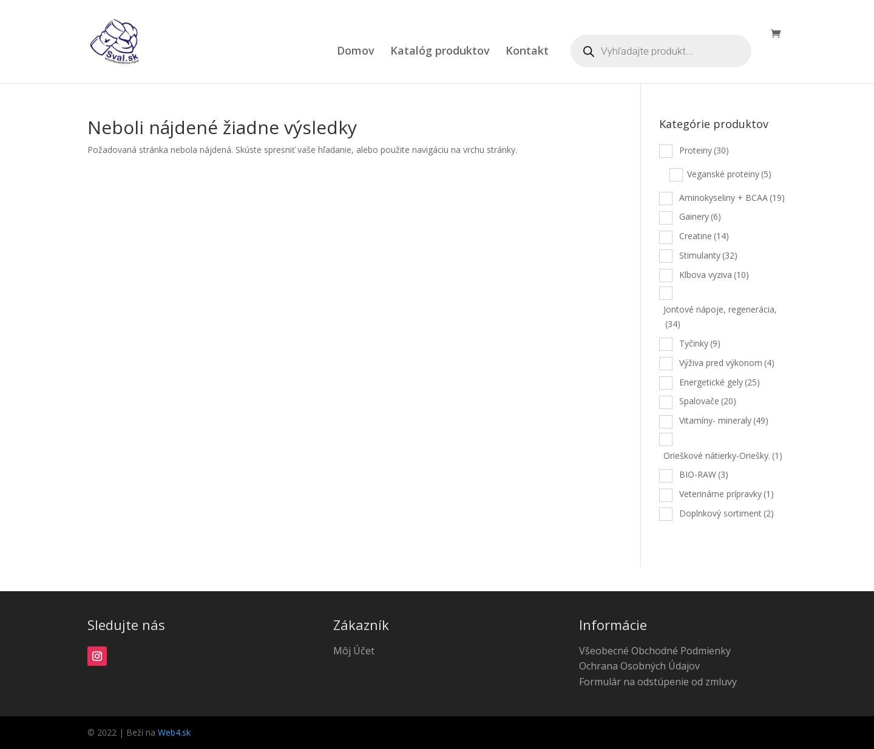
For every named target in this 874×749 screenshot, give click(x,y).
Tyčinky (699, 343)
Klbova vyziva (714, 274)
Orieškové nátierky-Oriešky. (722, 455)
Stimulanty (708, 255)
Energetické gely (719, 382)
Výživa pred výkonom (726, 362)
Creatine (704, 236)
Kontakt (527, 52)
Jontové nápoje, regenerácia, (720, 316)
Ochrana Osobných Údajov (639, 666)
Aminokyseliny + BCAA (732, 197)
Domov (355, 52)
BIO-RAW (703, 474)
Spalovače (707, 401)
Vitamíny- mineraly (723, 420)
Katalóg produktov (440, 52)
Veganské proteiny (729, 174)
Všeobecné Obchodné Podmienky (655, 650)
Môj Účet (353, 650)
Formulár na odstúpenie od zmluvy (658, 681)
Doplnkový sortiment (726, 513)
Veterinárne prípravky (726, 494)
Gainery (700, 216)
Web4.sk (174, 732)
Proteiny (704, 150)
